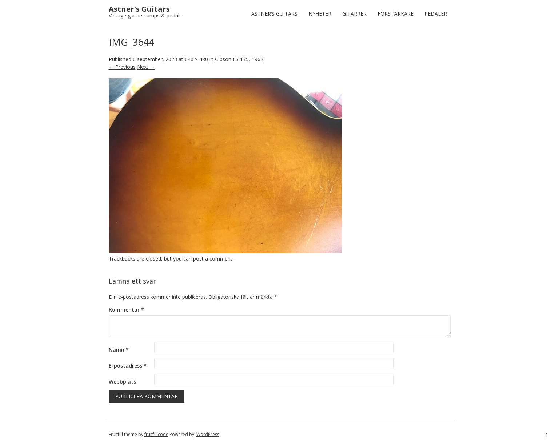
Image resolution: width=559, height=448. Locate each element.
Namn (119, 349)
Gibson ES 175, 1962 (239, 59)
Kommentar (126, 309)
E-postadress (128, 365)
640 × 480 (196, 59)
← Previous (122, 66)
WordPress (207, 434)
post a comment (212, 258)
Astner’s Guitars (274, 13)
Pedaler (435, 13)
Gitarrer (354, 13)
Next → (146, 66)
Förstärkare (396, 13)
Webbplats (122, 381)
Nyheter (319, 13)
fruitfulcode (156, 434)
